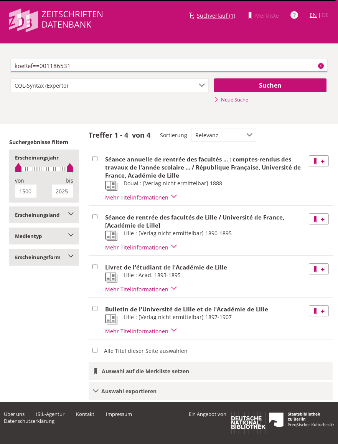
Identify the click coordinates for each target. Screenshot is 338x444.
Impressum (119, 414)
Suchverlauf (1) (216, 15)
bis (69, 180)
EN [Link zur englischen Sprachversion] (313, 14)
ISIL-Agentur (50, 414)
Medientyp (44, 236)
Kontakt (85, 414)
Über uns (14, 414)
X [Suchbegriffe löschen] (321, 65)
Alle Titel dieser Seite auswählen (146, 350)
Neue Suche (231, 99)
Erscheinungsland (44, 214)
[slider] (44, 169)
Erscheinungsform (44, 257)
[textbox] (169, 66)
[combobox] (109, 85)
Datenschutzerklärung (29, 420)
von (19, 180)
